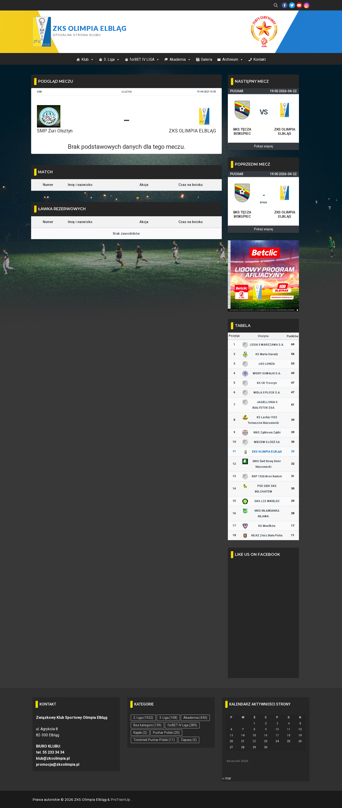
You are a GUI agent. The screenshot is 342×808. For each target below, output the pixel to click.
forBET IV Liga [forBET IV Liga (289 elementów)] (182, 725)
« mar (226, 778)
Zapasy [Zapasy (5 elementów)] (189, 740)
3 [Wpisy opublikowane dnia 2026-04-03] (277, 723)
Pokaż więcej (263, 146)
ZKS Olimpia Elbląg (90, 28)
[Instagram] (306, 5)
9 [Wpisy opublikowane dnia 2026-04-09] (266, 729)
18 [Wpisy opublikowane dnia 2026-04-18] (288, 735)
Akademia (180, 59)
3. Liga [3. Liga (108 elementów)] (168, 717)
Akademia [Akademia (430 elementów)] (195, 717)
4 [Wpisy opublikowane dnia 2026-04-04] (289, 723)
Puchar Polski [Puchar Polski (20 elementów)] (166, 732)
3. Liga (112, 59)
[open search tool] (276, 5)
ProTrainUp (120, 799)
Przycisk (297, 20)
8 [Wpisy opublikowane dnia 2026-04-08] (254, 729)
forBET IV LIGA (145, 59)
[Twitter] (292, 5)
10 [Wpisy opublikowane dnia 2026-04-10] (277, 729)
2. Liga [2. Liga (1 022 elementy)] (143, 717)
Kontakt (259, 59)
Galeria (206, 59)
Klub (87, 59)
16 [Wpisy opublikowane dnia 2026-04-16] (265, 735)
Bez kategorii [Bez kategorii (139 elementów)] (147, 725)
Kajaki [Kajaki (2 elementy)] (140, 732)
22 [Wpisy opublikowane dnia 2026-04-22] (254, 741)
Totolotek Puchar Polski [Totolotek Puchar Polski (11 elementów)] (154, 740)
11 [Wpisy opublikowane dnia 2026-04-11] (288, 729)
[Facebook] (284, 5)
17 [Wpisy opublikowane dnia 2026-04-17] (277, 735)
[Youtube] (299, 5)
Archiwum (232, 59)
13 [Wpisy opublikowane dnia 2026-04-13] (231, 735)
